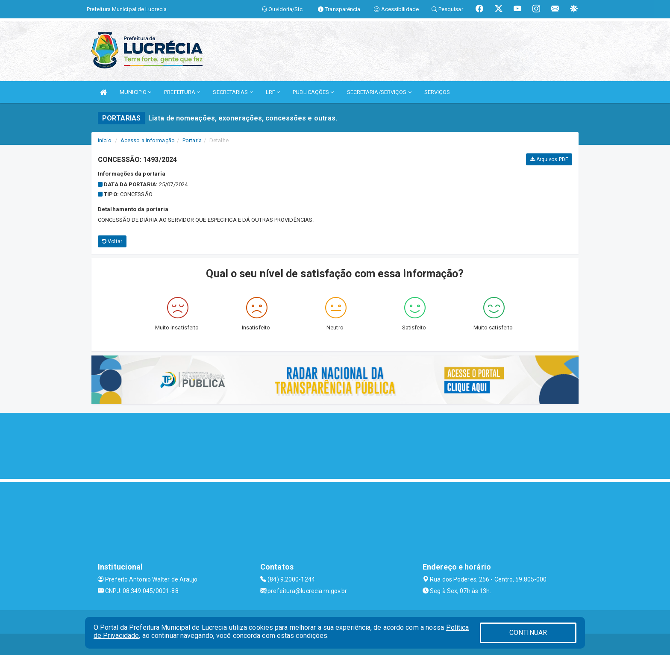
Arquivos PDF (549, 159)
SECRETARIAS (233, 92)
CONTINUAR (528, 633)
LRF (273, 92)
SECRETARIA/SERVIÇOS (379, 92)
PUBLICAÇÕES (313, 92)
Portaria (192, 140)
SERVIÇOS (437, 92)
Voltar (112, 241)
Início (105, 140)
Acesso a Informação (147, 140)
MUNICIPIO (135, 92)
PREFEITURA (182, 92)
